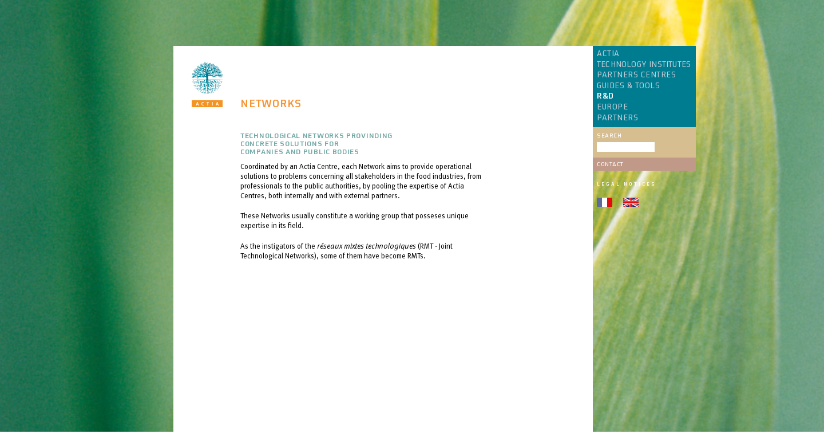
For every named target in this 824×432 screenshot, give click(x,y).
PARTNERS (617, 118)
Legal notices (626, 184)
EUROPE (612, 107)
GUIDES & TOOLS (628, 86)
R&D (605, 96)
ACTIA (608, 53)
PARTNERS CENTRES (636, 75)
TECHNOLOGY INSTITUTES (644, 64)
